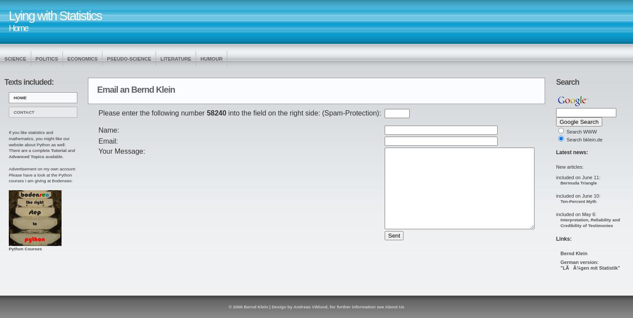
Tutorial (58, 150)
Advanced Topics (26, 156)
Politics (47, 58)
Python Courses (35, 246)
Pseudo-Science (129, 58)
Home (20, 97)
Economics (82, 58)
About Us (394, 306)
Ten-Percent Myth (578, 201)
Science (15, 58)
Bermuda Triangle (578, 183)
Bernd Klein (573, 253)
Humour (211, 58)
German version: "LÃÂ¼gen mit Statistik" (590, 265)
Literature (175, 58)
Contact (24, 112)
